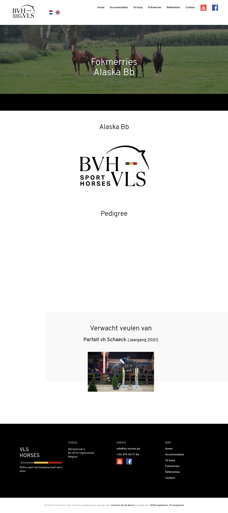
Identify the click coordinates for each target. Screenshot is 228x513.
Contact (170, 478)
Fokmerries (172, 466)
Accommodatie (174, 454)
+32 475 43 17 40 (128, 454)
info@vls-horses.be (128, 448)
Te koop (170, 460)
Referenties (172, 472)
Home (169, 448)
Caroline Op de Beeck (122, 505)
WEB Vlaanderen (159, 505)
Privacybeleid (176, 505)
